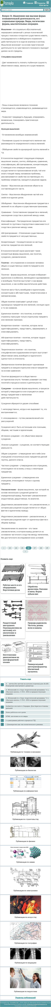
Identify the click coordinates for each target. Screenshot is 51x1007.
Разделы (41, 3)
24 (16, 548)
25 (22, 548)
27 (35, 548)
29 (47, 548)
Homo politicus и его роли (16, 712)
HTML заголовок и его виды (17, 716)
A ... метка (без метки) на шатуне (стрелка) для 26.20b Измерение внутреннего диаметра (27, 685)
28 (41, 548)
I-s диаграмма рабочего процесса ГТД (21, 720)
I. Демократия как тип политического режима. (24, 724)
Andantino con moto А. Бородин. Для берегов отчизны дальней (27, 707)
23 (10, 548)
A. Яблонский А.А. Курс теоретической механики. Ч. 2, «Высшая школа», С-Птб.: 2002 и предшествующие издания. (27, 692)
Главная (29, 3)
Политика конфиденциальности (37, 1004)
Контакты (43, 5)
